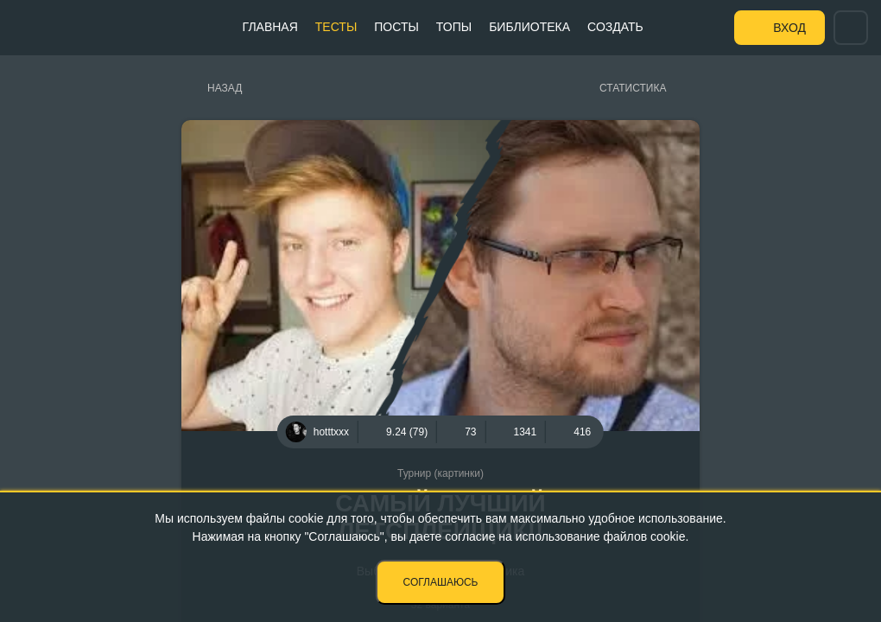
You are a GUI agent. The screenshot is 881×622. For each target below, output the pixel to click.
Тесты (336, 27)
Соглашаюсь (441, 582)
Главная (270, 27)
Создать (615, 27)
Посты (396, 27)
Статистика (632, 88)
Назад (224, 88)
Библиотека (529, 27)
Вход (789, 28)
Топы (454, 27)
